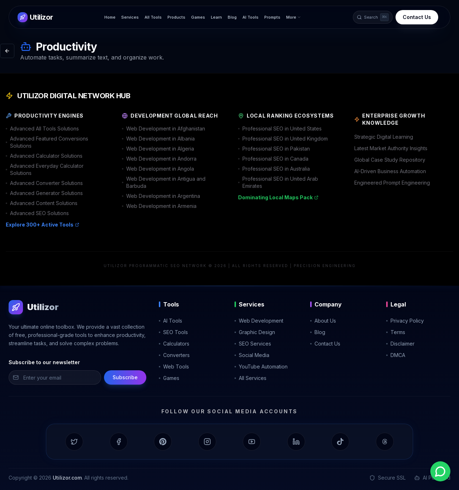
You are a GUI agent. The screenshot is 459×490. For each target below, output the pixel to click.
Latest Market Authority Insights (390, 148)
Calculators (174, 344)
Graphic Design (255, 332)
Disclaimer (400, 344)
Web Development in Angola (158, 169)
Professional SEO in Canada (273, 159)
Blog (232, 17)
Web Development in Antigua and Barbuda (163, 182)
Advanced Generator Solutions (44, 193)
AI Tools (250, 17)
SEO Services (253, 344)
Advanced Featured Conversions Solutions (47, 142)
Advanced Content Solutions (41, 203)
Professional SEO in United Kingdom (283, 138)
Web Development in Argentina (161, 196)
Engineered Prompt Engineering (392, 183)
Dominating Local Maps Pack (278, 197)
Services (130, 17)
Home (109, 17)
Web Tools (174, 366)
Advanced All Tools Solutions (42, 128)
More (293, 17)
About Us (323, 321)
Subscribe (125, 377)
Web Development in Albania (158, 138)
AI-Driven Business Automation (390, 171)
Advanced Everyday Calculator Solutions (45, 169)
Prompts (272, 17)
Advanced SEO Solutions (37, 213)
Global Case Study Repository (389, 160)
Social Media (252, 355)
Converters (174, 355)
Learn (216, 17)
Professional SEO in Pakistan (274, 149)
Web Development (259, 321)
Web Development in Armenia (159, 206)
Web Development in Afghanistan (163, 128)
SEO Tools (173, 332)
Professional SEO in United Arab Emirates (278, 182)
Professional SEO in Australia (274, 169)
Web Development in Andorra (159, 159)
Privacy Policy (405, 321)
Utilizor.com (67, 478)
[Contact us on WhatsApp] (440, 471)
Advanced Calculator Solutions (44, 156)
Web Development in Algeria (158, 149)
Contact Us (417, 17)
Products (176, 17)
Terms (395, 332)
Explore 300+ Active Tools (42, 225)
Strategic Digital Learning (383, 137)
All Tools (153, 17)
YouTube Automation (261, 366)
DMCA (395, 355)
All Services (250, 378)
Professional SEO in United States (280, 128)
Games (198, 17)
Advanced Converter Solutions (44, 183)
